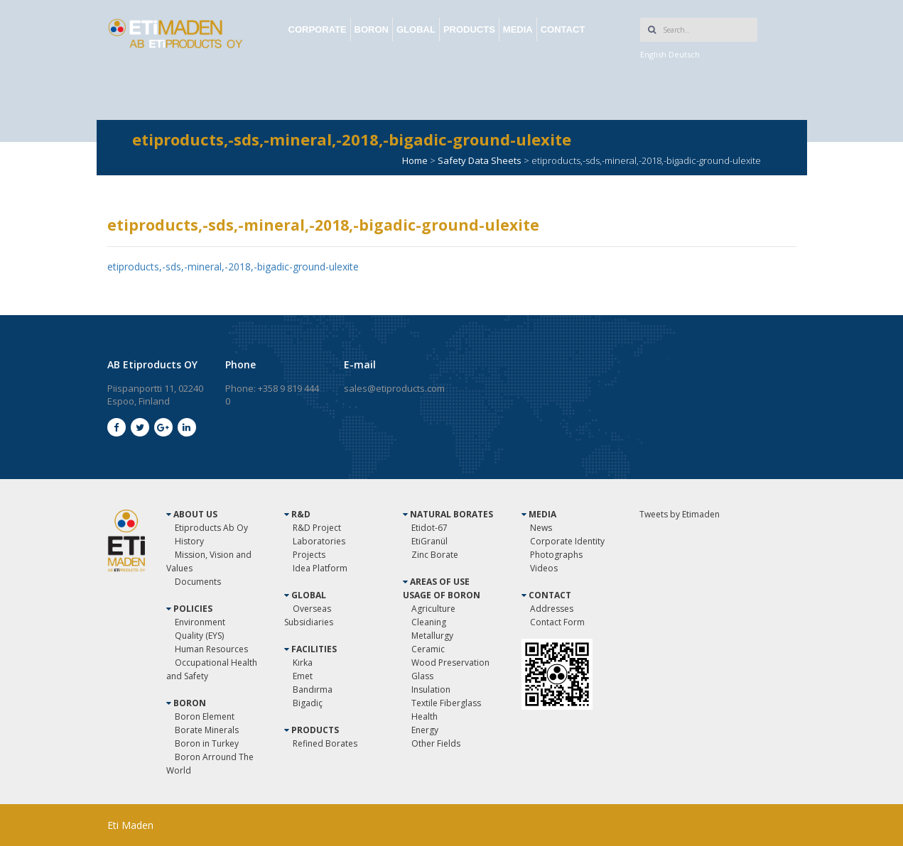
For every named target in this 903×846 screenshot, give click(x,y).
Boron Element (204, 716)
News (541, 528)
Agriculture (433, 609)
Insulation (430, 689)
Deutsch (684, 54)
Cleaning (428, 622)
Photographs (556, 555)
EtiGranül (429, 541)
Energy (424, 730)
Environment (200, 622)
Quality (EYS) (199, 636)
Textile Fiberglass (446, 703)
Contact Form (557, 622)
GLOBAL (416, 29)
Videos (544, 568)
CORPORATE (317, 29)
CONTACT (563, 29)
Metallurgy (432, 636)
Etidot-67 (429, 528)
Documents (198, 582)
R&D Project (317, 528)
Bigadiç (308, 703)
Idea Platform (320, 568)
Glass (422, 676)
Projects (309, 555)
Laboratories (319, 541)
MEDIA (518, 29)
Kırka (303, 663)
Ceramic (428, 649)
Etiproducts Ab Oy (211, 528)
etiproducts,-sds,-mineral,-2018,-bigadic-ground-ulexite (233, 266)
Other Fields (435, 743)
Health (424, 716)
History (189, 541)
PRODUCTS (469, 29)
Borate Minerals (207, 730)
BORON (372, 29)
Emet (303, 676)
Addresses (551, 609)
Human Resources (211, 649)
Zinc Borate (434, 555)
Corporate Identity (567, 541)
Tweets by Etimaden (679, 514)
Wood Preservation (450, 663)
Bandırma (312, 689)
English (653, 54)
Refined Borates (325, 743)
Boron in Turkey (207, 743)
